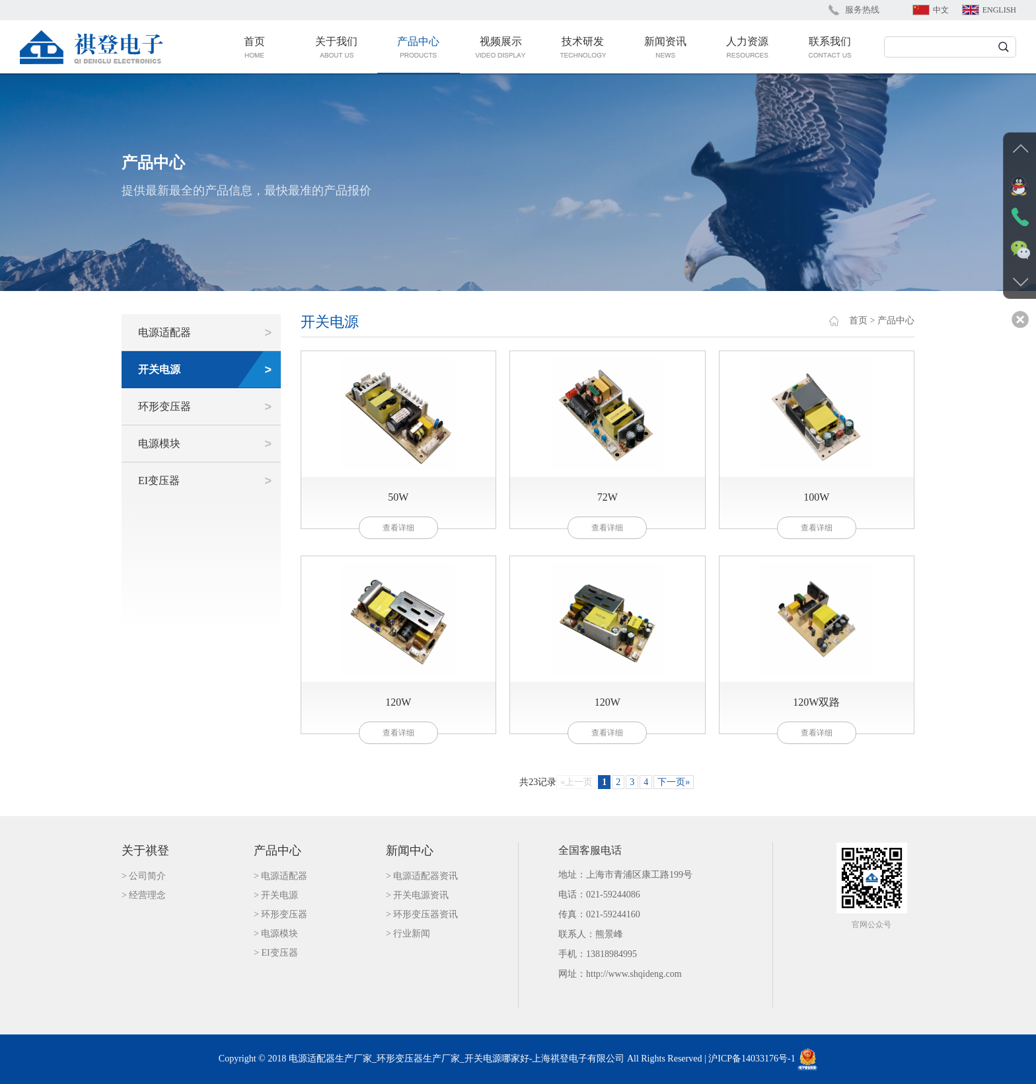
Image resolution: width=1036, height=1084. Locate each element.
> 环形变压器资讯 (422, 914)
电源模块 (159, 443)
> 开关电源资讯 (417, 895)
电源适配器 (164, 332)
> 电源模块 (276, 933)
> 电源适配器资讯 (422, 876)
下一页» (673, 782)
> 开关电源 (276, 895)
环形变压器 (164, 406)
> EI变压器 (276, 953)
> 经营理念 (144, 895)
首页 (858, 320)
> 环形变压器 (280, 914)
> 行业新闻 (408, 933)
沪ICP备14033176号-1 (751, 1058)
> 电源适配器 (280, 876)
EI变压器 (159, 480)
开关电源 (159, 369)
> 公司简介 (144, 876)
